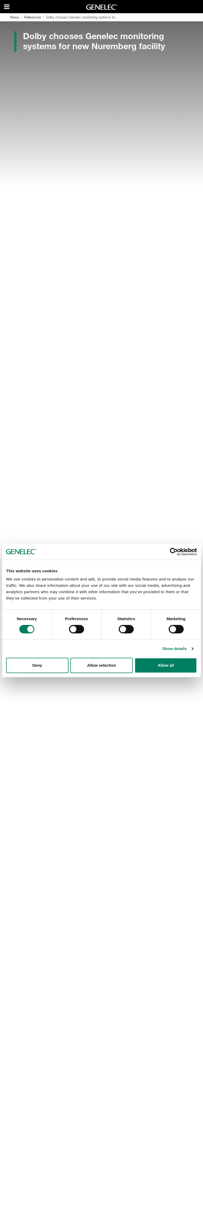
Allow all (166, 665)
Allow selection (101, 665)
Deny (37, 665)
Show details (174, 648)
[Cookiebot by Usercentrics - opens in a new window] (174, 552)
